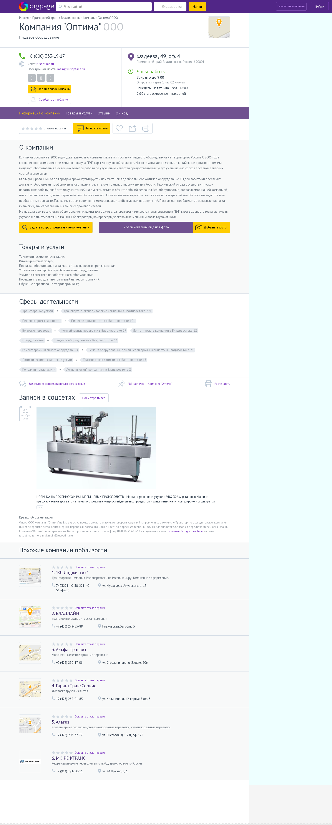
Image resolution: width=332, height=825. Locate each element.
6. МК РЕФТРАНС (69, 758)
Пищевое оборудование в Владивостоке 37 (86, 340)
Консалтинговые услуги (38, 369)
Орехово (59, 803)
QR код (122, 113)
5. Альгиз (60, 722)
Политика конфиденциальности (144, 797)
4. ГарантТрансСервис (74, 686)
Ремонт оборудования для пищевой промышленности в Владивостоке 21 (141, 350)
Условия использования (106, 797)
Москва (43, 803)
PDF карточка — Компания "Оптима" (145, 384)
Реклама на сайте (78, 797)
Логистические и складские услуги (47, 360)
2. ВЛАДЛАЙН (65, 613)
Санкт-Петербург (76, 803)
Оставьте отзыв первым (90, 567)
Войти (319, 6)
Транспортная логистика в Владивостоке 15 (114, 360)
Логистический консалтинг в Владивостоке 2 (98, 369)
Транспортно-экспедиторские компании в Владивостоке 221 (107, 311)
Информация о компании (39, 113)
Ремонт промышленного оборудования (50, 350)
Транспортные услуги (37, 311)
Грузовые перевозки (36, 330)
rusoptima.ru (45, 64)
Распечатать (217, 384)
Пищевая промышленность (41, 321)
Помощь (44, 797)
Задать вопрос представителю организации (52, 384)
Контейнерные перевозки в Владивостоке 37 (93, 330)
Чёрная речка (100, 803)
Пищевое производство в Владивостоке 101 (103, 321)
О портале (58, 797)
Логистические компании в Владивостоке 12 (165, 330)
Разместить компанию (291, 6)
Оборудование (33, 340)
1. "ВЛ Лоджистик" (70, 573)
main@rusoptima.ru (71, 69)
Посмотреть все (93, 398)
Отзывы (104, 113)
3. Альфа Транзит (69, 649)
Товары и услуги (79, 113)
